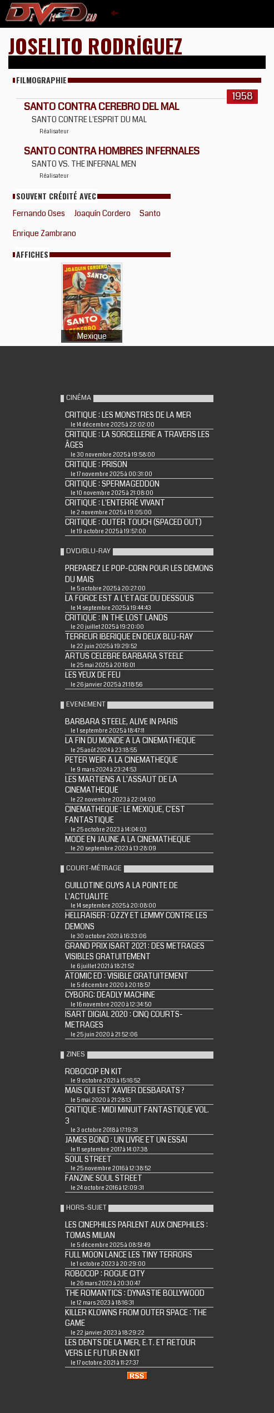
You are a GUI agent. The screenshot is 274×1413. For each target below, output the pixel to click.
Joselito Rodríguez (95, 45)
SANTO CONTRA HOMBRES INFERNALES (112, 151)
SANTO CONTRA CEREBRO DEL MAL (101, 106)
